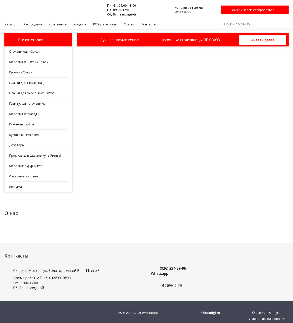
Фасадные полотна (23, 176)
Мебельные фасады (24, 114)
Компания (58, 24)
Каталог (10, 24)
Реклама (15, 187)
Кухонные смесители (24, 135)
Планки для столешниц (26, 83)
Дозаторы (16, 145)
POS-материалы (105, 24)
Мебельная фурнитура (26, 166)
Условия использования (267, 319)
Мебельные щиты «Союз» (28, 62)
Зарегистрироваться (258, 10)
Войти (235, 10)
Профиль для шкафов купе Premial (35, 155)
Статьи (129, 24)
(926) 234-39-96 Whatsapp (138, 313)
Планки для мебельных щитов (32, 93)
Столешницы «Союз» (24, 51)
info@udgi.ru (171, 285)
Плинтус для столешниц (27, 103)
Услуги (79, 24)
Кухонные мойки (21, 124)
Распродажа (32, 24)
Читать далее (263, 40)
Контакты (148, 24)
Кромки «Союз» (20, 72)
